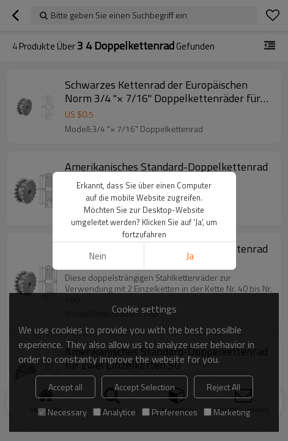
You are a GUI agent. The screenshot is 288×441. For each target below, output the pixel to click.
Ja (190, 256)
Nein (97, 256)
